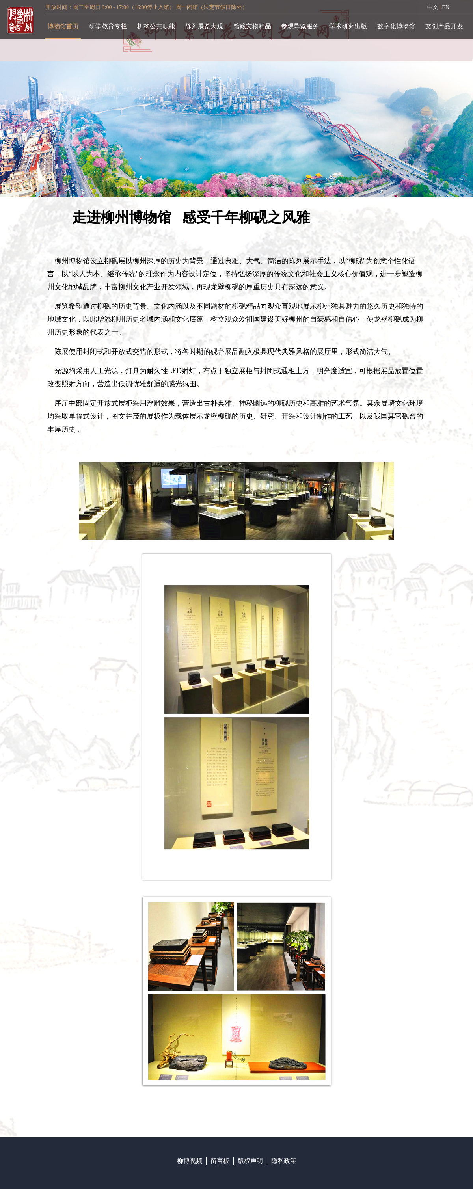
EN (445, 7)
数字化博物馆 (396, 26)
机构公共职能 (156, 26)
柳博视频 (189, 1160)
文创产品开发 (444, 26)
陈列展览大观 (204, 26)
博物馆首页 (63, 26)
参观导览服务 (300, 26)
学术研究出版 (348, 26)
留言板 (219, 1160)
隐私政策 (283, 1160)
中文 (432, 7)
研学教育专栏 (108, 26)
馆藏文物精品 (252, 26)
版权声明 (250, 1160)
